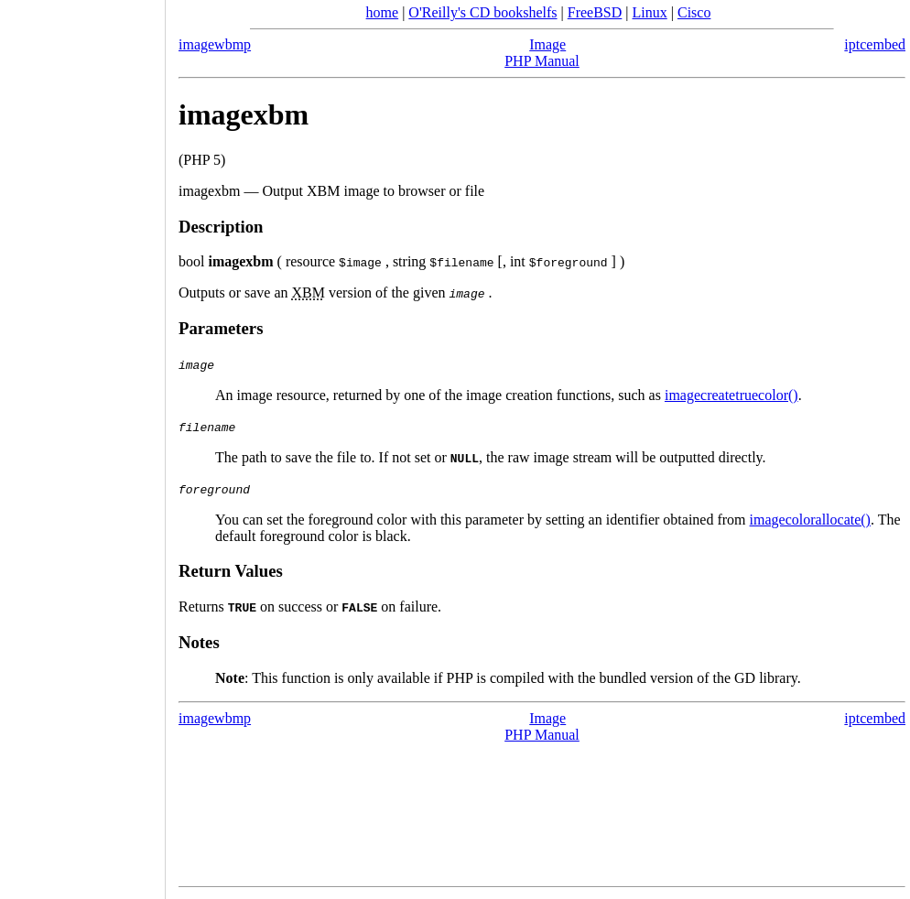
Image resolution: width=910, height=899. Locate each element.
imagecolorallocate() (810, 519)
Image (547, 44)
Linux (650, 12)
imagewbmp (215, 44)
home (382, 12)
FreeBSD (595, 12)
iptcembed (874, 44)
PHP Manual (542, 61)
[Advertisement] (82, 443)
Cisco (693, 12)
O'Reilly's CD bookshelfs (482, 12)
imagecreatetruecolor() (731, 395)
